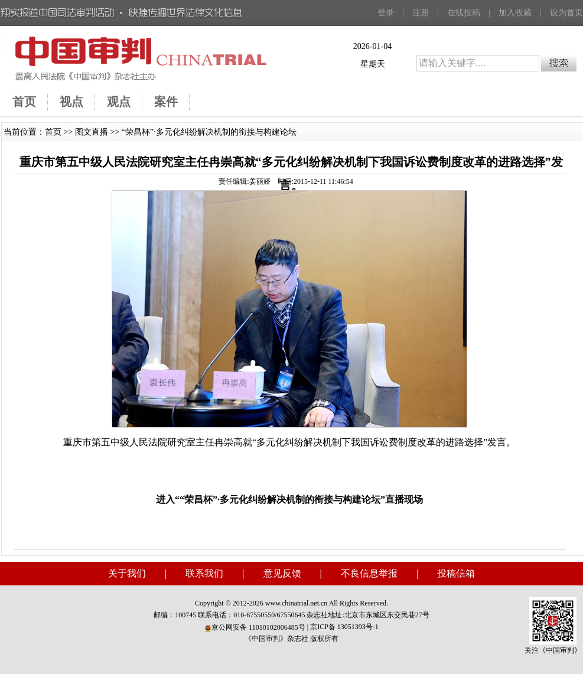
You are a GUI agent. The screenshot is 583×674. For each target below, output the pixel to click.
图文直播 (91, 132)
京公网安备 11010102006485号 (254, 627)
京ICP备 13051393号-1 (344, 627)
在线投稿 (463, 12)
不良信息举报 (369, 573)
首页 (53, 132)
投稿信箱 (456, 573)
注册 (420, 12)
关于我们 (127, 573)
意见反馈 (282, 573)
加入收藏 (515, 12)
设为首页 (566, 12)
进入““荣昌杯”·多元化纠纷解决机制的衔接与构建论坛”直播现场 (289, 499)
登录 (385, 12)
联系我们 (204, 573)
